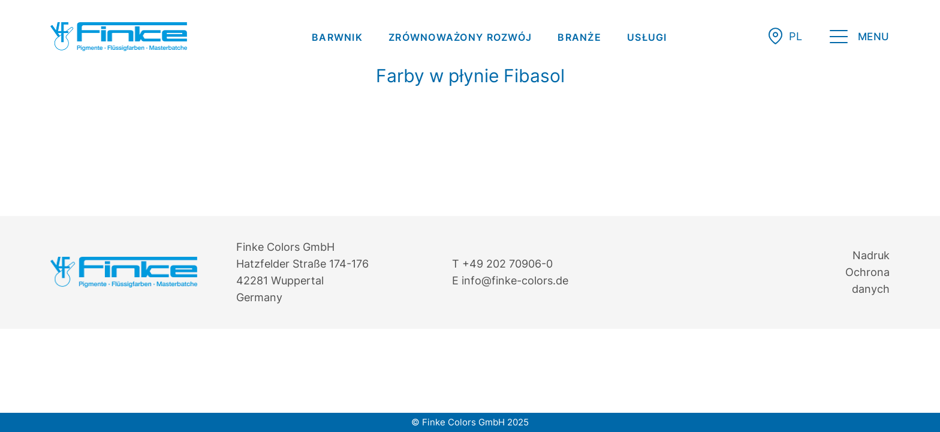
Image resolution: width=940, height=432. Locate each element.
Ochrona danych (867, 280)
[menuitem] (337, 37)
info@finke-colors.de (515, 280)
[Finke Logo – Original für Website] (118, 36)
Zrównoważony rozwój (460, 37)
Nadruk (871, 255)
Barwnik (337, 37)
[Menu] (860, 38)
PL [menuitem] (795, 36)
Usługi (647, 37)
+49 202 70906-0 (507, 263)
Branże (579, 37)
